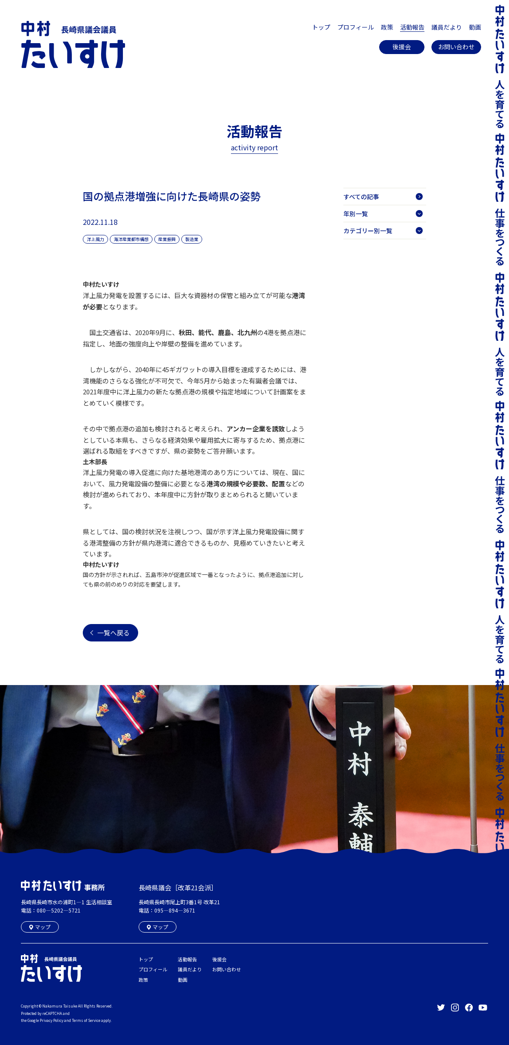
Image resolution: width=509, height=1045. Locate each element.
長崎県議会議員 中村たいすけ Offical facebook (469, 1007)
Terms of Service (86, 1020)
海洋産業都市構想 (131, 239)
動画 (475, 27)
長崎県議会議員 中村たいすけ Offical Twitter (441, 1007)
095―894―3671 (174, 910)
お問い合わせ (456, 46)
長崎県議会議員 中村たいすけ (73, 44)
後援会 (402, 46)
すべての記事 (383, 196)
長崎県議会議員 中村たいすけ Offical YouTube (483, 1007)
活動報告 (412, 27)
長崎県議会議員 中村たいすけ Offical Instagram (455, 1007)
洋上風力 (95, 239)
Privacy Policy (51, 1020)
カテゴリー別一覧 (383, 230)
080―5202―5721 (59, 910)
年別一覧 (383, 213)
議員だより (446, 27)
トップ (321, 27)
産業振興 (167, 239)
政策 (387, 27)
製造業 (191, 239)
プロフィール (355, 27)
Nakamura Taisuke (59, 1005)
